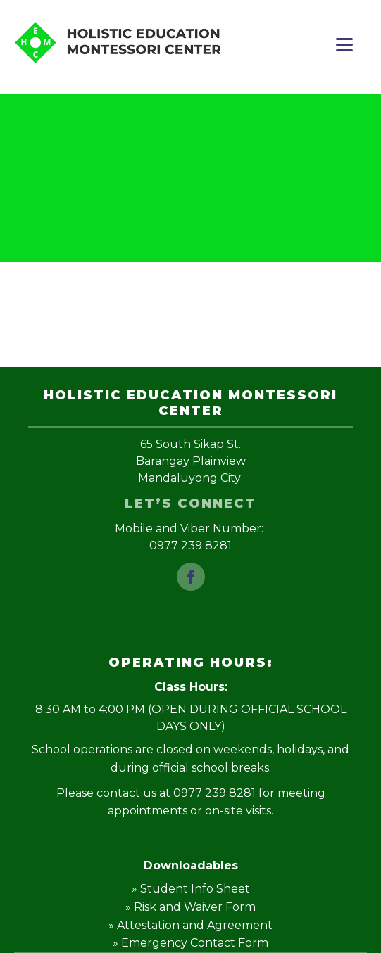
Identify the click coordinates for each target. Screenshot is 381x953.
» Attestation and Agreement (190, 925)
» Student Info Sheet (191, 888)
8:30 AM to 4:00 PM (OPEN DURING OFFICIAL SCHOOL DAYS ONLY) (190, 718)
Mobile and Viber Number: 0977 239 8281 (190, 537)
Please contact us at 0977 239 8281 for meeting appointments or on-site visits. (190, 802)
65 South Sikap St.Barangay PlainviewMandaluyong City (191, 461)
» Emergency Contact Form (190, 942)
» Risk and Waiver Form (190, 907)
